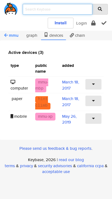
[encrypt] (93, 23)
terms (10, 166)
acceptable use (56, 171)
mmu (11, 35)
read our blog (71, 160)
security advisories (55, 166)
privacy (26, 166)
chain (77, 35)
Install (61, 23)
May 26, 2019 (69, 119)
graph (31, 35)
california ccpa (90, 166)
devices (53, 35)
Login (81, 23)
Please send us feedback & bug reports (55, 148)
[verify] (103, 23)
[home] (10, 7)
